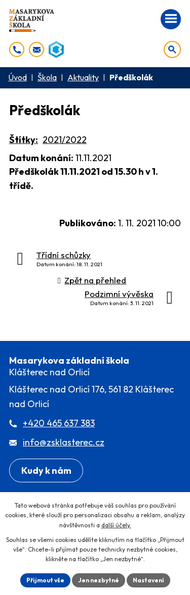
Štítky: (23, 139)
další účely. (116, 525)
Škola (47, 77)
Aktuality (83, 77)
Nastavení (148, 580)
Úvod (17, 77)
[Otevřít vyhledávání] (172, 49)
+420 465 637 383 (59, 423)
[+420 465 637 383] (16, 49)
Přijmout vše (45, 580)
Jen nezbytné (98, 580)
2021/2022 (65, 139)
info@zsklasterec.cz (63, 442)
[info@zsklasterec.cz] (36, 49)
